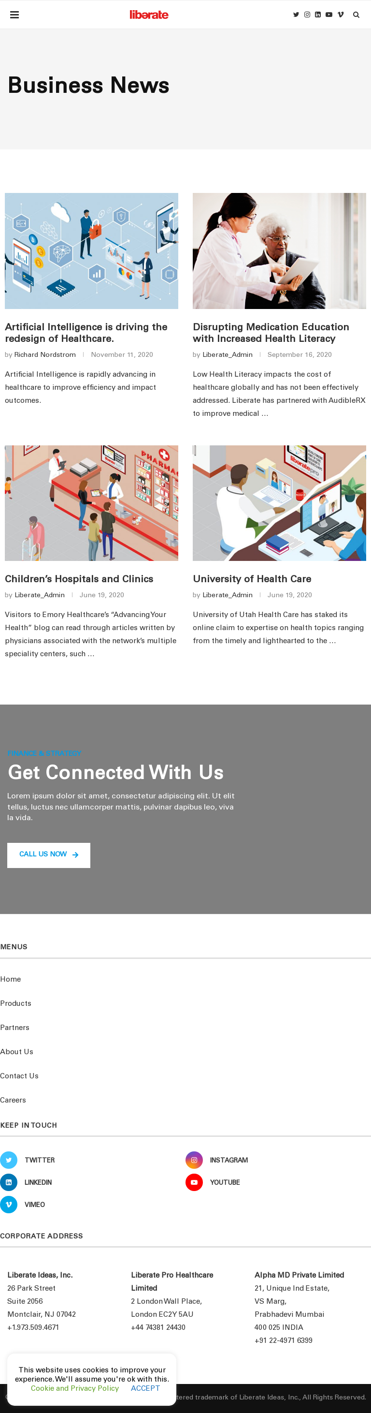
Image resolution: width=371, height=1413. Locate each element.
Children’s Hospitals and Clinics (79, 580)
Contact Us (19, 1076)
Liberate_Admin (227, 355)
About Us (16, 1052)
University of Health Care (252, 580)
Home (10, 980)
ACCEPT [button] (145, 1389)
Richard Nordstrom (45, 355)
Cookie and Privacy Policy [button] (75, 1389)
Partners (14, 1028)
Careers (13, 1100)
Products (15, 1004)
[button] (48, 855)
